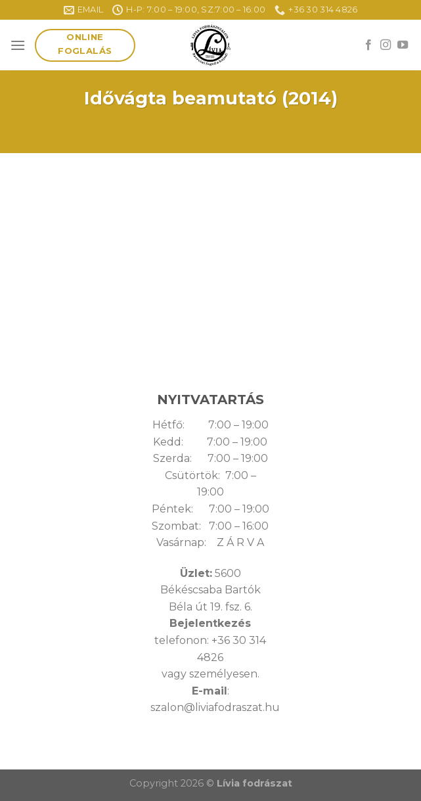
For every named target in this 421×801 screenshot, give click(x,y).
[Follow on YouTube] (402, 45)
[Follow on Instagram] (385, 45)
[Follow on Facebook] (368, 45)
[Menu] (18, 45)
